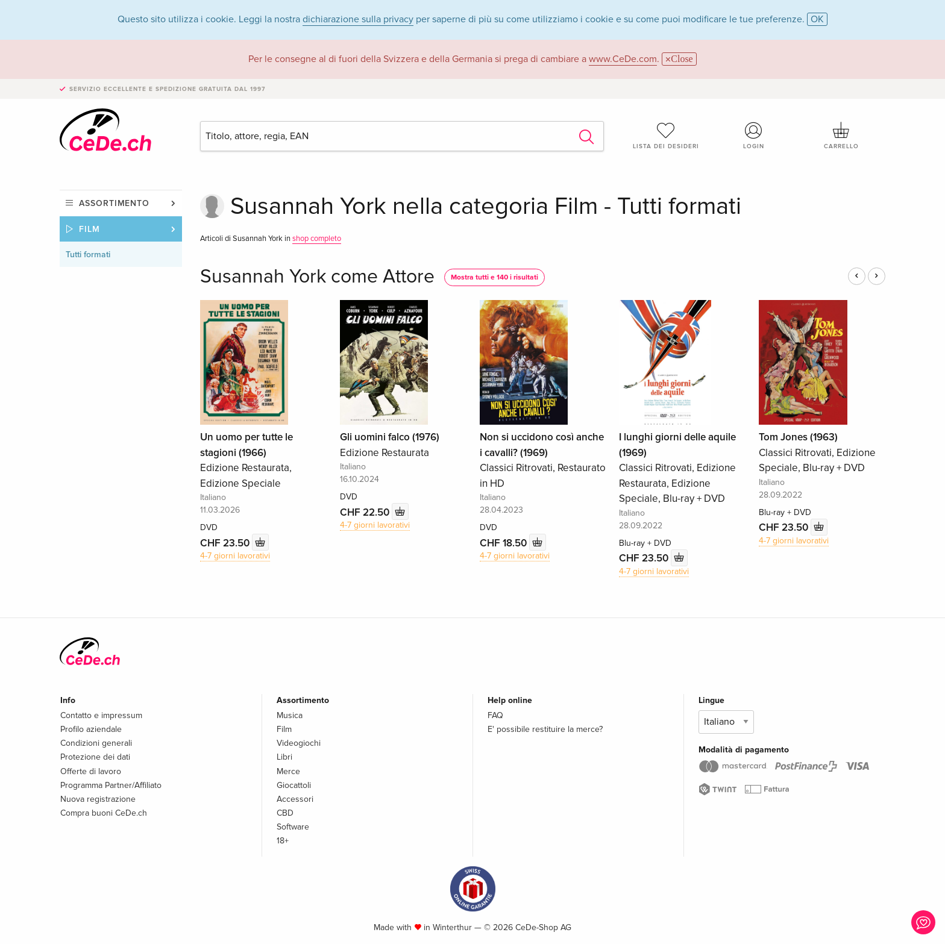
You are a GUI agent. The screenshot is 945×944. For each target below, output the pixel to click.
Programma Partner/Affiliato (111, 785)
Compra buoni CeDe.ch (103, 813)
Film (89, 229)
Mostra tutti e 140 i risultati (494, 277)
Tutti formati (88, 254)
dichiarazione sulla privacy (358, 19)
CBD (285, 813)
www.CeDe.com (623, 59)
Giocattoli (294, 785)
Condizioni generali (96, 743)
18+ (283, 841)
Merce (288, 771)
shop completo (316, 238)
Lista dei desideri (666, 135)
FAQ (495, 715)
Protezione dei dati (95, 757)
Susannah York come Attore (317, 277)
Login (754, 135)
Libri (284, 757)
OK (817, 19)
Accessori (295, 799)
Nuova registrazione (98, 799)
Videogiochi (299, 743)
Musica (290, 715)
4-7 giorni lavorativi (235, 556)
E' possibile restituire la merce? (545, 729)
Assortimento (114, 203)
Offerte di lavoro (90, 771)
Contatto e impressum (101, 715)
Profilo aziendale (91, 729)
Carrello (841, 135)
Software (293, 827)
